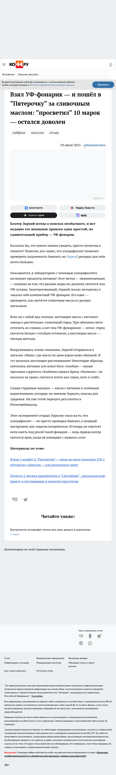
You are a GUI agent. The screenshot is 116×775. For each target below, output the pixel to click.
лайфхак (18, 132)
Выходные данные (78, 658)
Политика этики (44, 670)
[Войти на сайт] (110, 64)
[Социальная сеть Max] (82, 215)
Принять (103, 84)
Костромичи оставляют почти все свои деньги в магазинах (58, 532)
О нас (7, 658)
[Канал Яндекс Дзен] (33, 215)
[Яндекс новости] (82, 208)
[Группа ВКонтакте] (33, 208)
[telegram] (26, 499)
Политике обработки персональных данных (51, 85)
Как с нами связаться (15, 670)
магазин (37, 132)
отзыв (54, 132)
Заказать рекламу (28, 74)
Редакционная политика (48, 662)
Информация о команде (16, 662)
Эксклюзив (8, 74)
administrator (95, 145)
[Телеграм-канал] (99, 636)
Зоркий (73, 256)
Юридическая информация (50, 658)
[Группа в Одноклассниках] (90, 636)
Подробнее (37, 696)
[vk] (15, 499)
